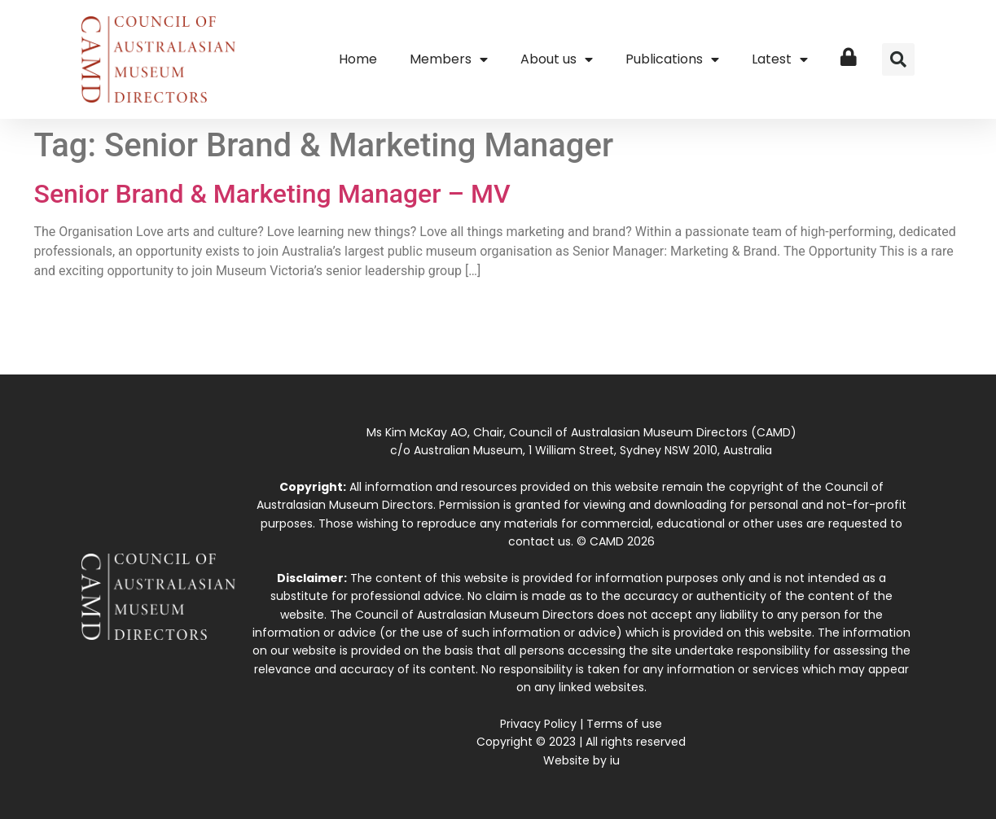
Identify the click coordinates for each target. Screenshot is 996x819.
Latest (780, 59)
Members (449, 59)
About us (556, 59)
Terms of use (624, 724)
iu (615, 760)
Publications (672, 59)
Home (358, 59)
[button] (898, 59)
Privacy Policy (538, 724)
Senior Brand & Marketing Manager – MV (272, 193)
